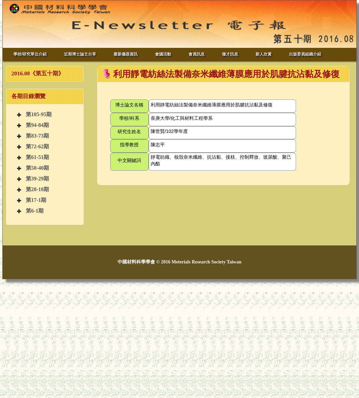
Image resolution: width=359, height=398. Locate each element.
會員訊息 (197, 54)
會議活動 (163, 54)
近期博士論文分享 (80, 54)
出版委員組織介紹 (305, 54)
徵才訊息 (230, 54)
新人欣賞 (264, 54)
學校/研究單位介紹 (30, 54)
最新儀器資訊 (126, 54)
